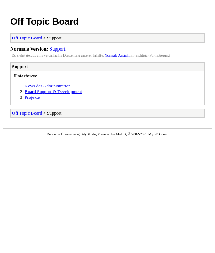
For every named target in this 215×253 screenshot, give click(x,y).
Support (57, 49)
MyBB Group (158, 134)
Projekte (32, 97)
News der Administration (48, 86)
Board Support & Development (53, 91)
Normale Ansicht (117, 55)
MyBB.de (88, 134)
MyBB (121, 134)
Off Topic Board (44, 21)
